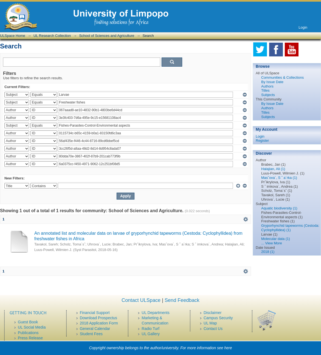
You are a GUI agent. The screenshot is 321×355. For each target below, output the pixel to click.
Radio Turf (150, 328)
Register (262, 140)
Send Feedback (182, 300)
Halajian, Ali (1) (273, 169)
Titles (265, 90)
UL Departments (155, 312)
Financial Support (95, 312)
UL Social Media (32, 327)
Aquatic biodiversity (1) (279, 208)
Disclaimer (212, 312)
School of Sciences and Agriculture (106, 36)
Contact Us (213, 328)
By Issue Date (272, 82)
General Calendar (95, 328)
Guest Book (28, 322)
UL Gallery (151, 334)
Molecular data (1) (275, 239)
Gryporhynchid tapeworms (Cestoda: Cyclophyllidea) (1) (290, 227)
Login (303, 27)
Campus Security (218, 318)
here (228, 348)
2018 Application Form (99, 323)
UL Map (210, 323)
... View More (271, 243)
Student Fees (91, 334)
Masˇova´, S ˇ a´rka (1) (279, 178)
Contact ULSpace (141, 300)
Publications (28, 333)
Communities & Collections (282, 77)
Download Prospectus (98, 318)
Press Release (30, 338)
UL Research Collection (52, 36)
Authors (267, 86)
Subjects (268, 95)
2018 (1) (267, 252)
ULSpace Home (12, 36)
